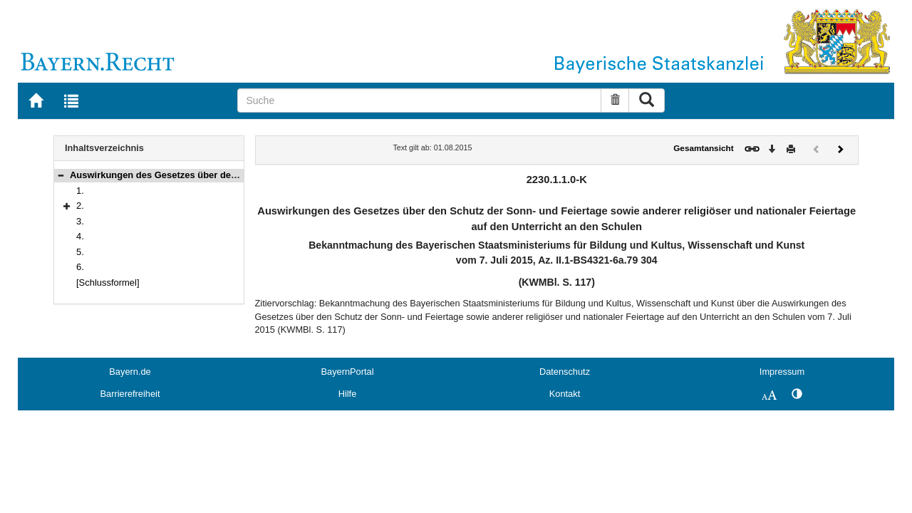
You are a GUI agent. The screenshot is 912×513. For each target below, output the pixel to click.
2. (80, 205)
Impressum (782, 371)
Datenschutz (564, 371)
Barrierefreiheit (130, 393)
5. (80, 252)
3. (80, 221)
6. (80, 266)
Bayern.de (129, 371)
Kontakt (564, 393)
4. (80, 236)
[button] (60, 175)
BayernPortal (347, 371)
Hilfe (347, 393)
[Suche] (419, 100)
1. (80, 190)
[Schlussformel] (108, 282)
